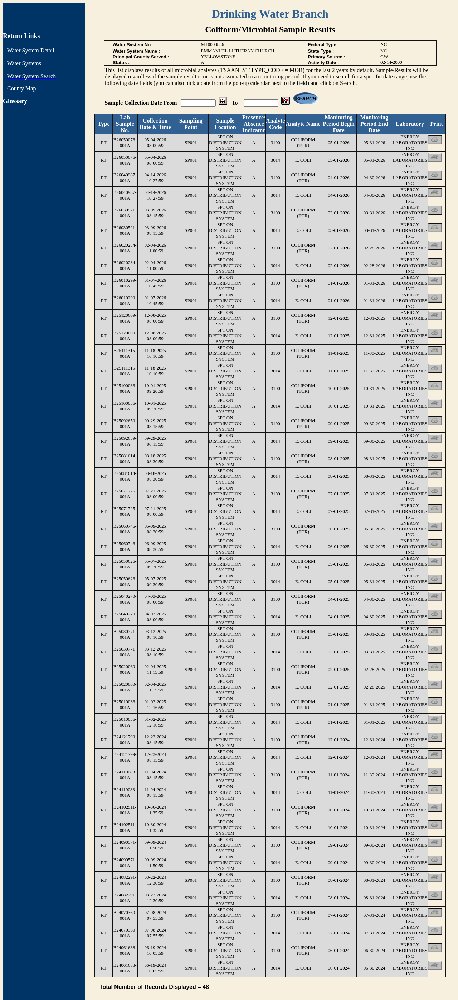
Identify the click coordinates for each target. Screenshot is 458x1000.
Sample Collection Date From (142, 103)
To (235, 103)
